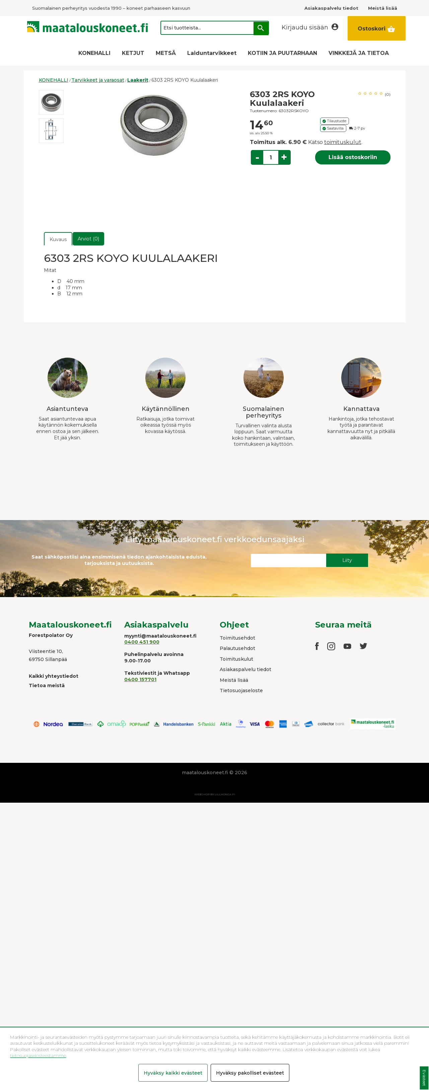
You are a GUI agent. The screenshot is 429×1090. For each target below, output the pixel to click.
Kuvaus (58, 239)
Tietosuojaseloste (241, 690)
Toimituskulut (236, 659)
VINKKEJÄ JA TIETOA (359, 53)
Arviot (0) (88, 239)
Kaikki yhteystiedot (53, 676)
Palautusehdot (237, 648)
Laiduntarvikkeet (211, 53)
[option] (51, 102)
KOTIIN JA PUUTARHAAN (282, 53)
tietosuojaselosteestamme (38, 1055)
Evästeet (424, 1078)
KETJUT (133, 53)
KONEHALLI (94, 53)
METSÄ (166, 53)
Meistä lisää (234, 680)
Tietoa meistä (47, 685)
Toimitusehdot (237, 638)
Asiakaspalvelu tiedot (245, 669)
